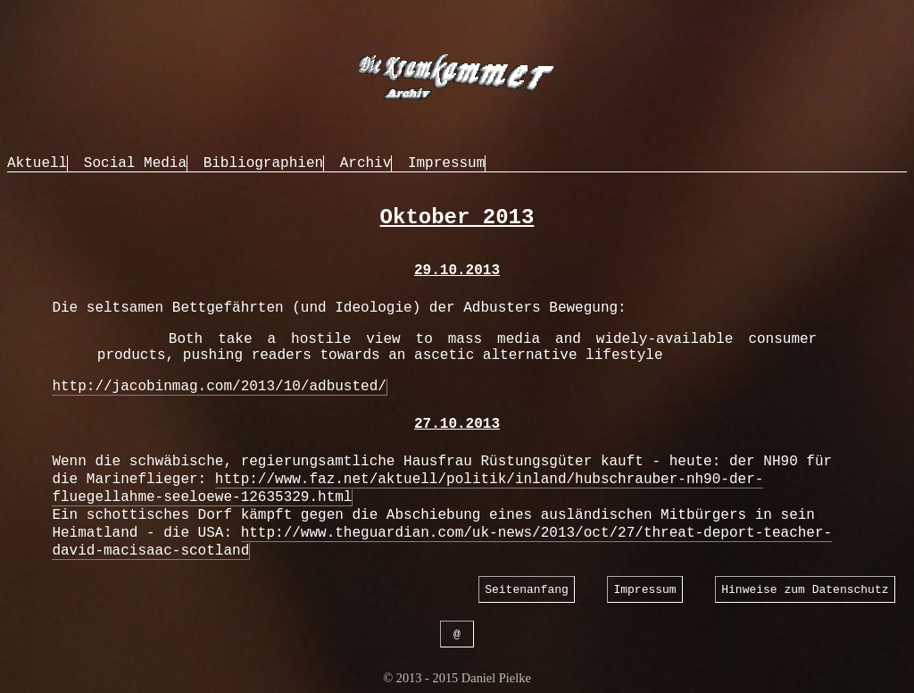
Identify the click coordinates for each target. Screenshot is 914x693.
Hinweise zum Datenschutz (804, 590)
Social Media (135, 163)
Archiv (366, 163)
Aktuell (37, 163)
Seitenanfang (527, 590)
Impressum (446, 163)
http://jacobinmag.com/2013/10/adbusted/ (219, 387)
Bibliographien (263, 163)
